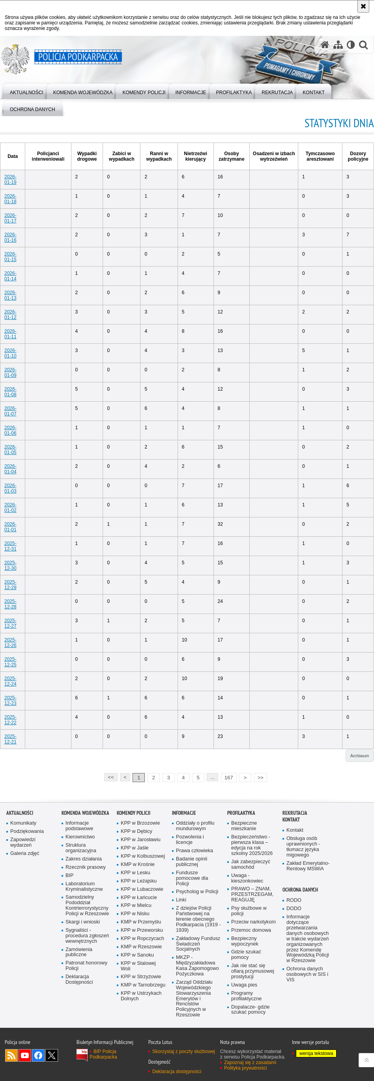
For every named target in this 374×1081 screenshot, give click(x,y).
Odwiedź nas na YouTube (25, 1055)
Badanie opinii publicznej (191, 862)
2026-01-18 (10, 198)
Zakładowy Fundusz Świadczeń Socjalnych (198, 944)
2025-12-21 (10, 739)
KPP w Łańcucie (139, 897)
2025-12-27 (10, 623)
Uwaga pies (244, 985)
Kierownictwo (80, 837)
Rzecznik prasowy (85, 867)
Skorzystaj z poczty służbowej (183, 1051)
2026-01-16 (10, 237)
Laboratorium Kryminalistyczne (84, 886)
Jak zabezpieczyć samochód (250, 864)
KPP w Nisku (135, 913)
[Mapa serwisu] (338, 45)
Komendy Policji (133, 813)
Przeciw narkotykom (253, 922)
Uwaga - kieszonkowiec (247, 878)
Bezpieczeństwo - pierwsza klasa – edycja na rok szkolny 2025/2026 (252, 845)
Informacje (184, 813)
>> (259, 777)
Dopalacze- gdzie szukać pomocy (250, 1010)
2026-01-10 (10, 353)
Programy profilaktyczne (246, 996)
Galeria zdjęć (24, 853)
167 (228, 778)
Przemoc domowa (251, 930)
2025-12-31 (10, 546)
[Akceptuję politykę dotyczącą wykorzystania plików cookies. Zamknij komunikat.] (363, 6)
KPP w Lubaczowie (142, 889)
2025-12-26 (10, 642)
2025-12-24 (10, 681)
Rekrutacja (294, 813)
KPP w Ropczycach (142, 938)
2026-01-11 (10, 333)
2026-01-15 (10, 256)
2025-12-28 (10, 604)
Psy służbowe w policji (249, 911)
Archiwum (359, 755)
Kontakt (291, 819)
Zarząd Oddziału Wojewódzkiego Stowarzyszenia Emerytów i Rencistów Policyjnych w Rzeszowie (194, 999)
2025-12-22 (10, 719)
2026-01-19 (10, 179)
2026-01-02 (10, 507)
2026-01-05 (10, 449)
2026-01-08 (10, 391)
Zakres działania (83, 859)
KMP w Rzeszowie (141, 946)
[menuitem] (26, 90)
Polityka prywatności (245, 1068)
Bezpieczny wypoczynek (244, 941)
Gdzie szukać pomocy (246, 954)
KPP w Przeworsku (142, 930)
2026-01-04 (10, 469)
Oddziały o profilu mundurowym (195, 826)
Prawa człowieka (194, 850)
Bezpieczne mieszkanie (244, 826)
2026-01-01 (10, 526)
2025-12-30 (10, 565)
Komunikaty (23, 823)
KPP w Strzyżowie (141, 976)
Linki (181, 900)
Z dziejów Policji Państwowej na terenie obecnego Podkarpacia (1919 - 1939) (198, 919)
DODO (293, 908)
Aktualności (19, 813)
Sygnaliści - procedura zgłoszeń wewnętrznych (87, 936)
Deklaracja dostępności (176, 1071)
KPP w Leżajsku (139, 881)
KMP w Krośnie (138, 864)
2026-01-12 (10, 314)
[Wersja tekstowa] (351, 45)
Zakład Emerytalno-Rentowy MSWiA (307, 866)
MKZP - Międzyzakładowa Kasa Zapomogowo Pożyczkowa (197, 966)
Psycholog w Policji (197, 891)
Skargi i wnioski (82, 922)
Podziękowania (27, 831)
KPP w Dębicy (136, 831)
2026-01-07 (10, 411)
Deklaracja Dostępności (79, 979)
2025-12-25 (10, 662)
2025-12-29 (10, 584)
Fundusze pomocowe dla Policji (192, 878)
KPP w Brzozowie (140, 823)
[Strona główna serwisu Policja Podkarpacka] (325, 45)
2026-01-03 (10, 488)
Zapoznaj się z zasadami (250, 1062)
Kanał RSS (11, 1055)
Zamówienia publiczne (78, 952)
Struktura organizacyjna (80, 848)
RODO (293, 900)
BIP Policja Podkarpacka (103, 1054)
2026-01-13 (10, 295)
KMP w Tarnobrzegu (143, 985)
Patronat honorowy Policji (86, 965)
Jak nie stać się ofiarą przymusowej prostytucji (252, 971)
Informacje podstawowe (79, 826)
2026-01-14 (10, 276)
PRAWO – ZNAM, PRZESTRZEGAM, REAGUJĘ (252, 894)
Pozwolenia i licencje (190, 839)
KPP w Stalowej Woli (138, 966)
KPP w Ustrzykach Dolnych (141, 996)
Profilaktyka (241, 813)
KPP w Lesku (135, 872)
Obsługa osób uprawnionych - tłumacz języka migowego (303, 847)
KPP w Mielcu (136, 905)
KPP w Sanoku (137, 955)
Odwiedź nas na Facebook (38, 1055)
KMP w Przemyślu (141, 922)
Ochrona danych (300, 889)
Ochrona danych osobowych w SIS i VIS (307, 974)
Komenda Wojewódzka (85, 813)
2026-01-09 (10, 372)
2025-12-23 (10, 700)
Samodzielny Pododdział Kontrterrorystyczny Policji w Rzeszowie (87, 905)
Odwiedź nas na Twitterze (51, 1055)
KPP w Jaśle (135, 848)
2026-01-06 (10, 430)
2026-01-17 (10, 218)
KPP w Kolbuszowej (143, 856)
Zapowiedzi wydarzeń (23, 842)
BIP (69, 875)
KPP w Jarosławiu (141, 839)
